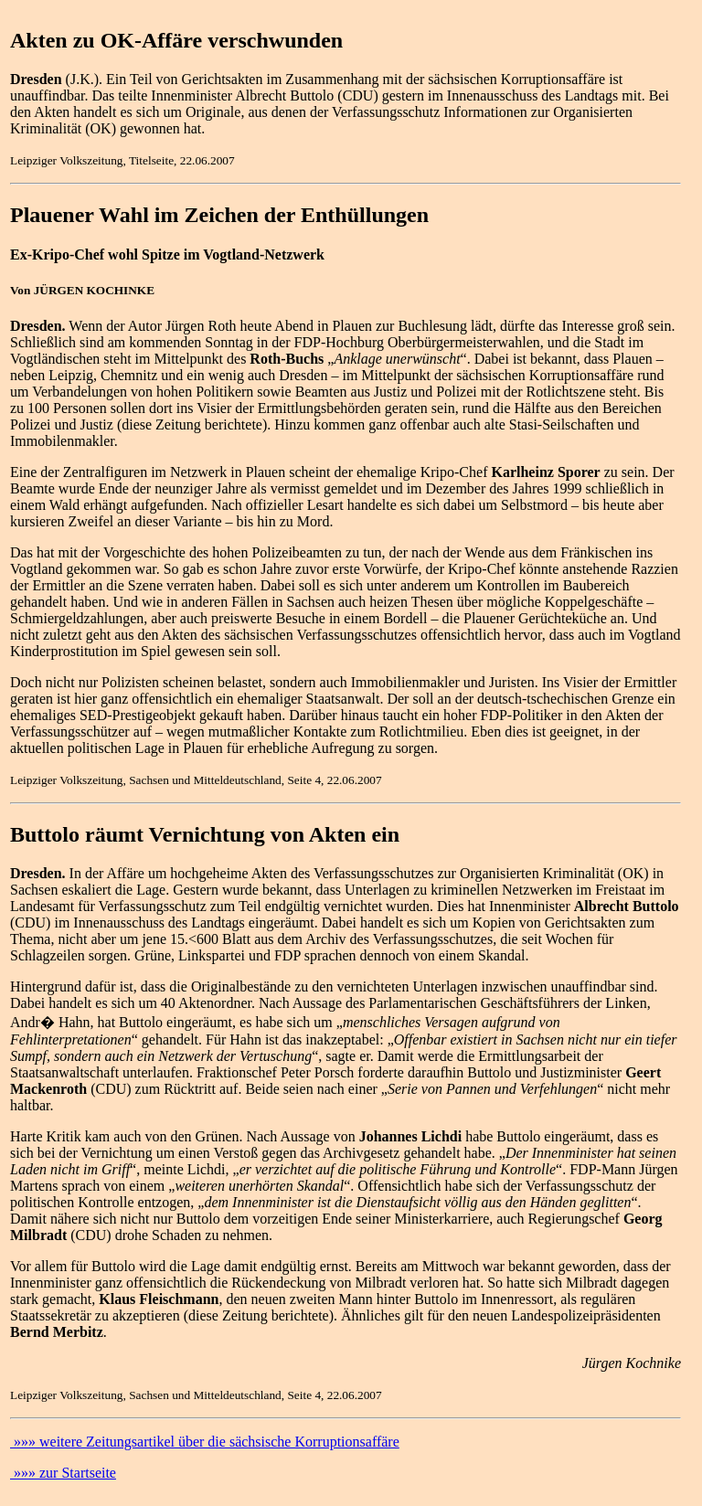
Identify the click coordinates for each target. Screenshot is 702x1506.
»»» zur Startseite (63, 1472)
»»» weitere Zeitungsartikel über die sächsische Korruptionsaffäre (204, 1441)
